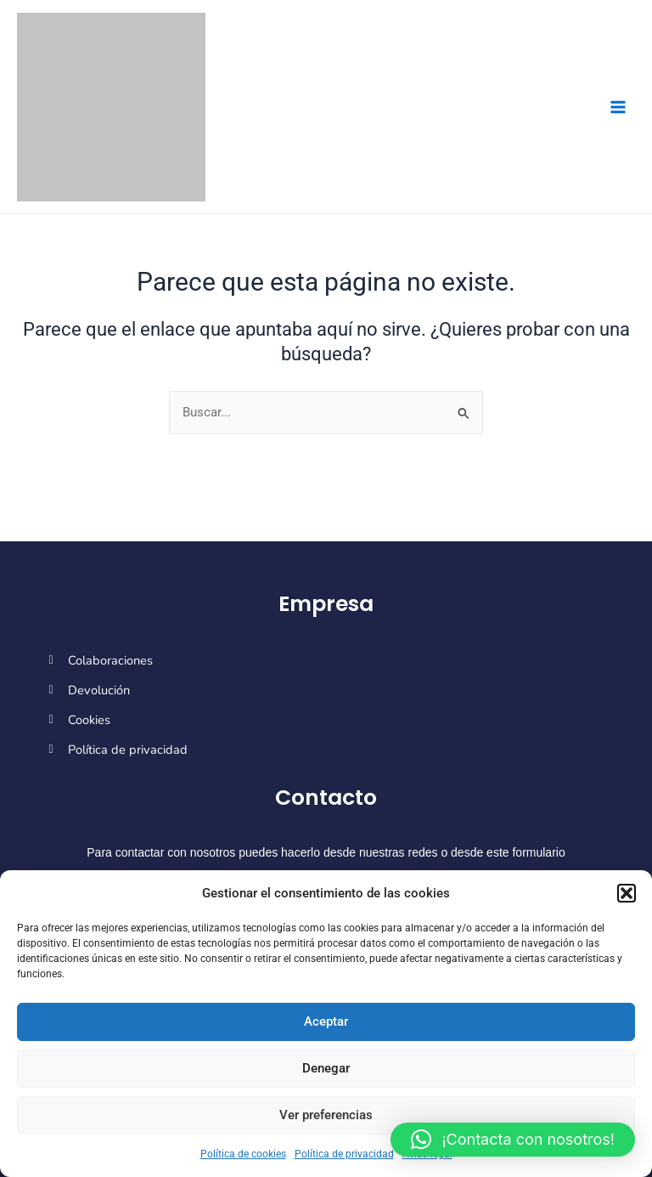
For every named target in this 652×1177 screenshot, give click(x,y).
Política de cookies (243, 1154)
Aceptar (326, 1021)
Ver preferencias (326, 1115)
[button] (626, 893)
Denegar (326, 1068)
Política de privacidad (344, 1154)
